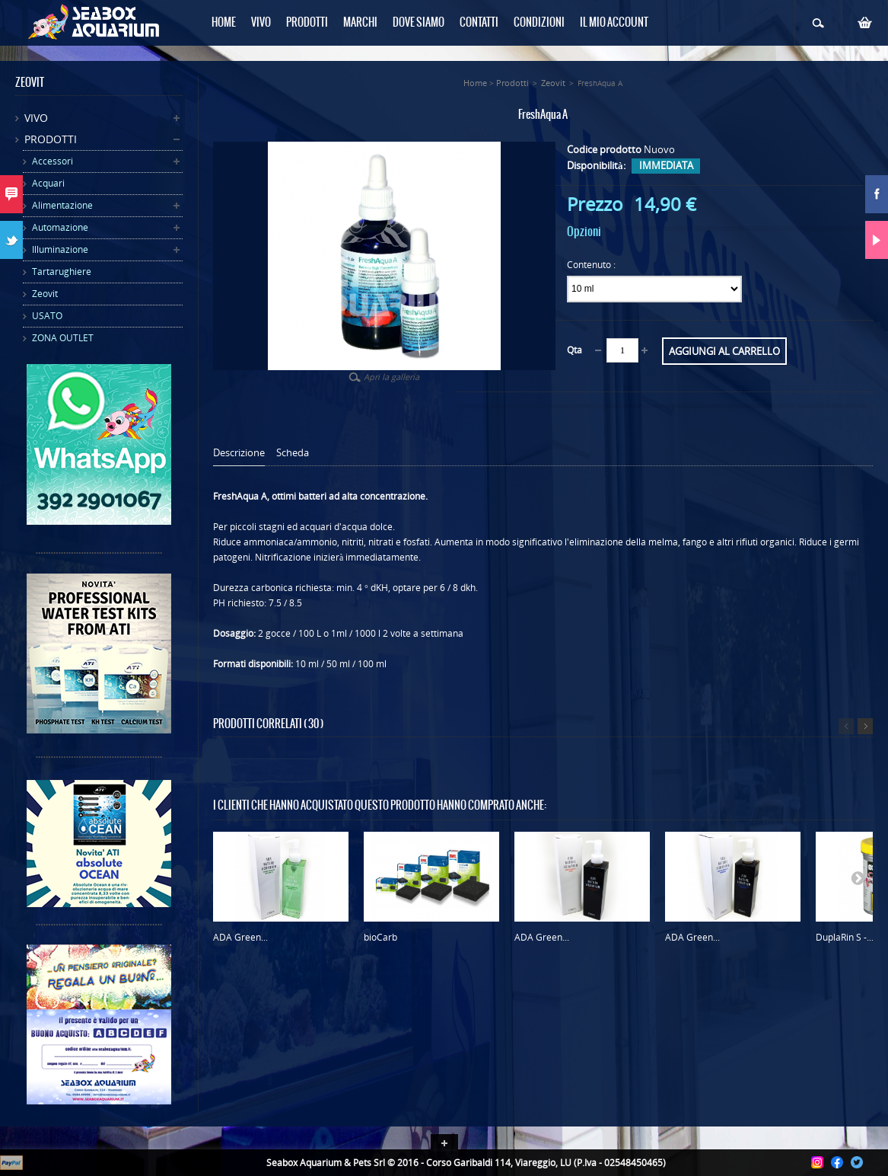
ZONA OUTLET (63, 337)
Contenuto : (592, 264)
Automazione (60, 227)
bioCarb (380, 937)
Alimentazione (62, 205)
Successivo (865, 726)
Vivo (36, 117)
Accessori (52, 161)
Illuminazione (60, 249)
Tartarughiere (61, 271)
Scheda (292, 452)
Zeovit (45, 293)
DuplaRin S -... (845, 937)
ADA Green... (240, 937)
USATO (47, 315)
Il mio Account (614, 23)
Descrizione (239, 452)
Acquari (48, 183)
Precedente (846, 726)
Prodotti (50, 139)
